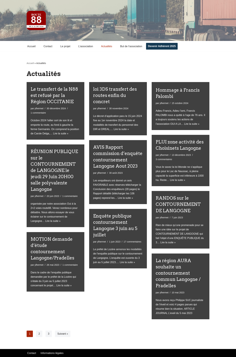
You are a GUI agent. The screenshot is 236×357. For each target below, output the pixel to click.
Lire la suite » (60, 133)
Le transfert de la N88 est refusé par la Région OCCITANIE (54, 95)
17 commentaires (132, 241)
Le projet (65, 46)
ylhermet (39, 108)
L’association (85, 46)
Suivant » (62, 333)
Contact (48, 46)
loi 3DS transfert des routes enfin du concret (115, 95)
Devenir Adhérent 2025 (162, 46)
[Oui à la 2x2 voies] (36, 20)
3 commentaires (164, 159)
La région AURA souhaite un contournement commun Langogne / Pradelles (178, 273)
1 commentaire (38, 113)
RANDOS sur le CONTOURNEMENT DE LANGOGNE (178, 204)
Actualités (106, 46)
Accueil (31, 46)
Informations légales (52, 353)
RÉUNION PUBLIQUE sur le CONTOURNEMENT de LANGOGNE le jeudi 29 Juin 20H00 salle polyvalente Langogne (54, 170)
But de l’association (131, 46)
